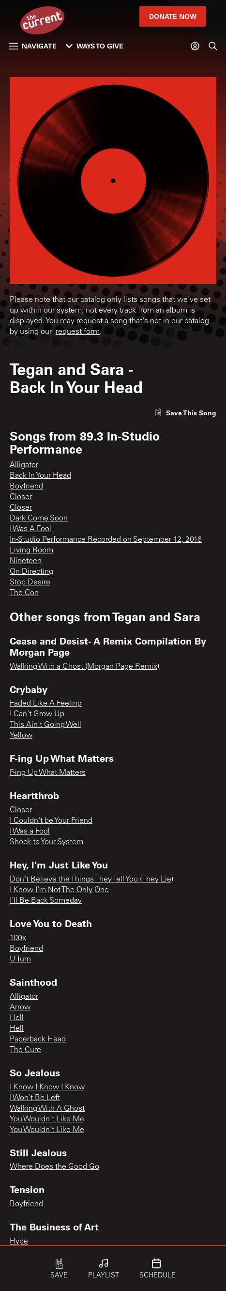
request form (78, 332)
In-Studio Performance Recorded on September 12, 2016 (106, 540)
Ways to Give (94, 45)
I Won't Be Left (35, 1098)
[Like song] (185, 413)
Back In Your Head (40, 476)
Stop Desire (30, 582)
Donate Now (172, 16)
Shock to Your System (46, 842)
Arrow (20, 1007)
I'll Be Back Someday (46, 901)
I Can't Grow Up (37, 714)
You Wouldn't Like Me (47, 1119)
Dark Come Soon (39, 518)
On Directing (31, 572)
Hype (19, 1241)
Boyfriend (26, 486)
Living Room (31, 550)
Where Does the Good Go (54, 1167)
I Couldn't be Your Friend (51, 821)
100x (18, 938)
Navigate (33, 45)
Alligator (24, 465)
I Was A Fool (30, 529)
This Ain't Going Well (45, 725)
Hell (17, 1018)
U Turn (20, 959)
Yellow (21, 736)
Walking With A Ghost (47, 1109)
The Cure (25, 1050)
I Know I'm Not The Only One (59, 890)
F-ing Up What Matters (48, 773)
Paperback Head (38, 1039)
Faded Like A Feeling (46, 704)
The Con (24, 593)
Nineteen (26, 561)
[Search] (213, 46)
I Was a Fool (30, 831)
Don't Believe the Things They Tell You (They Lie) (91, 879)
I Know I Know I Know (47, 1087)
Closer (21, 497)
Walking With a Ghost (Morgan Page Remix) (84, 667)
